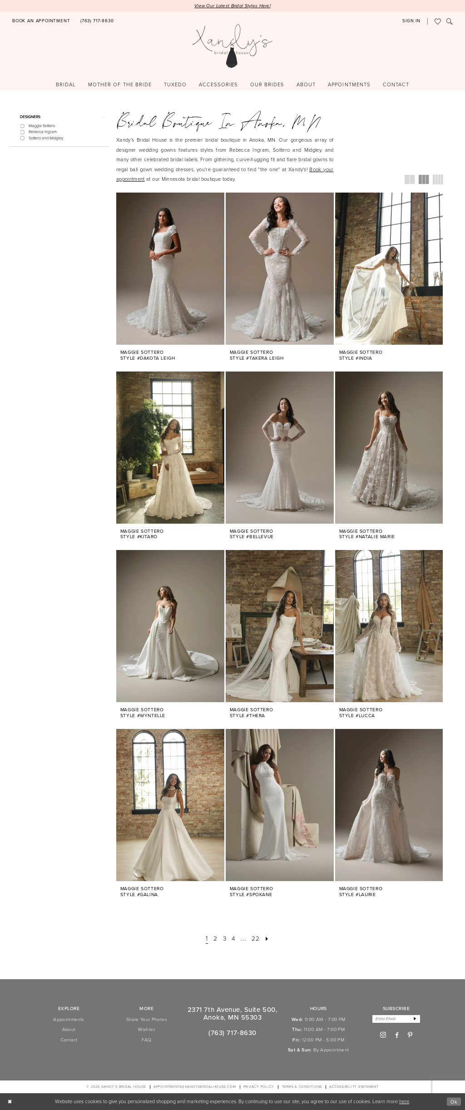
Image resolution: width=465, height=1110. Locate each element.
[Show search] (449, 21)
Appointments (68, 1019)
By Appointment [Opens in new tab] (331, 1050)
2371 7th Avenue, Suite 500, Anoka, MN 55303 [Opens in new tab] (232, 1014)
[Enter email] (396, 1019)
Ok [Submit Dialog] (454, 1101)
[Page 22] (256, 939)
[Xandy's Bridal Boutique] (233, 47)
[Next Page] (268, 939)
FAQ (147, 1039)
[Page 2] (214, 939)
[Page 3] (224, 939)
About (69, 1029)
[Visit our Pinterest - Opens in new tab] (410, 1035)
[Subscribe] (416, 1019)
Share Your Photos (146, 1019)
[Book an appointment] (41, 21)
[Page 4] (234, 939)
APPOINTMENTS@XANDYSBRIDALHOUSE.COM (194, 1087)
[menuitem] (41, 21)
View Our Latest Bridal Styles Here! (232, 5)
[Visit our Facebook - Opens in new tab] (397, 1036)
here (404, 1101)
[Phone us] (97, 21)
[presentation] (170, 269)
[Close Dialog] (10, 1102)
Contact (69, 1039)
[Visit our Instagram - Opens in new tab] (383, 1035)
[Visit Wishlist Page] (438, 21)
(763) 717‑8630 (232, 1033)
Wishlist (146, 1029)
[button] (411, 21)
